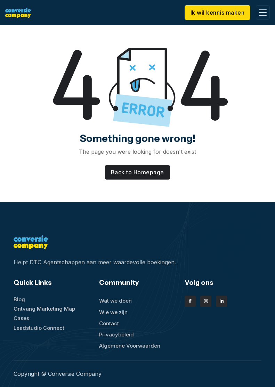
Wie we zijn (113, 312)
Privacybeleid (116, 334)
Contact (109, 323)
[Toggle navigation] (263, 12)
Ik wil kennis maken (218, 12)
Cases (21, 318)
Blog (19, 299)
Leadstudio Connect (39, 328)
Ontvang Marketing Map (44, 308)
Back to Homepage (137, 172)
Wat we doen (115, 300)
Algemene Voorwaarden (129, 345)
